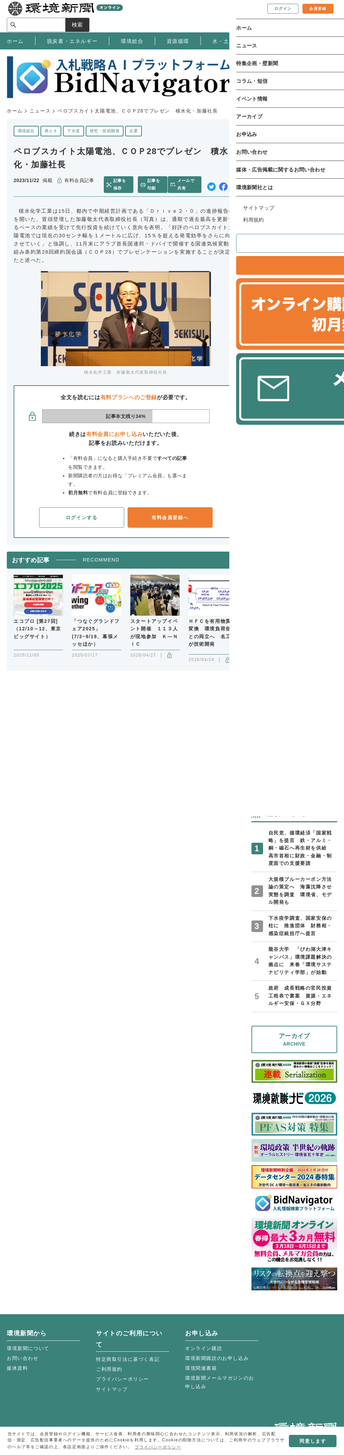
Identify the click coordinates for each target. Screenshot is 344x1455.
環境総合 (26, 131)
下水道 (73, 131)
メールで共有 (189, 184)
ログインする (82, 517)
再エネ (51, 131)
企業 (133, 131)
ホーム (15, 111)
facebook (223, 184)
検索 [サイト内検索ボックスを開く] (325, 16)
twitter (211, 184)
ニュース (40, 111)
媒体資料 (17, 1368)
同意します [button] (312, 1441)
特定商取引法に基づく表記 (128, 1359)
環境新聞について (28, 1348)
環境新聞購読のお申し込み (217, 1358)
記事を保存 (123, 184)
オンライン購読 (203, 1348)
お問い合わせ (23, 1358)
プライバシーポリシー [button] (158, 1447)
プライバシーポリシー (122, 1379)
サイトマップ (112, 1389)
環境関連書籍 (201, 1368)
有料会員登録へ (170, 517)
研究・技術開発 (104, 131)
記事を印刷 (155, 184)
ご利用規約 (109, 1369)
